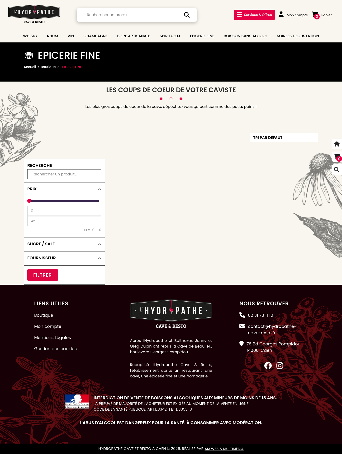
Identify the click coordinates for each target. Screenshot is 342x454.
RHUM (52, 36)
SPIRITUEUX (170, 36)
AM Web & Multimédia (224, 448)
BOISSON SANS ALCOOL (245, 36)
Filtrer (42, 275)
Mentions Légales (52, 337)
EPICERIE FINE (202, 36)
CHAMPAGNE (95, 36)
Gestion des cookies (55, 349)
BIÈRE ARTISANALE (133, 36)
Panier (322, 15)
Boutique (48, 66)
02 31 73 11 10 (260, 315)
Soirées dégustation (298, 36)
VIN (71, 36)
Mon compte (293, 15)
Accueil (30, 66)
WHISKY (30, 36)
